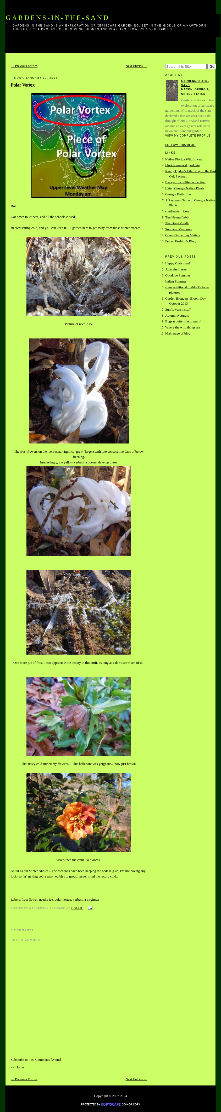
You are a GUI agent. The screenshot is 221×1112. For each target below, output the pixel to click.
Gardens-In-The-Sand (57, 18)
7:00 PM (77, 908)
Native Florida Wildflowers (184, 159)
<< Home (17, 1067)
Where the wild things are (182, 327)
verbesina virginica (86, 899)
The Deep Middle (177, 223)
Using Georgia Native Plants (184, 188)
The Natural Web (177, 217)
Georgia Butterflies (178, 194)
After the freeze (176, 269)
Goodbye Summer (177, 275)
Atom (56, 1060)
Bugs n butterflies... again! (183, 321)
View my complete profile (188, 135)
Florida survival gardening (183, 165)
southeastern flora (177, 211)
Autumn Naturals (177, 315)
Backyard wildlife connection (185, 182)
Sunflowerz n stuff (178, 309)
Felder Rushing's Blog (180, 241)
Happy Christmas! (177, 263)
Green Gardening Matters (182, 235)
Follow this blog (180, 145)
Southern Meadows (178, 229)
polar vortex (62, 899)
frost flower (30, 899)
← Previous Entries (24, 66)
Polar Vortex (23, 84)
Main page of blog (177, 333)
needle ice (46, 899)
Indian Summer (175, 281)
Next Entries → (136, 66)
